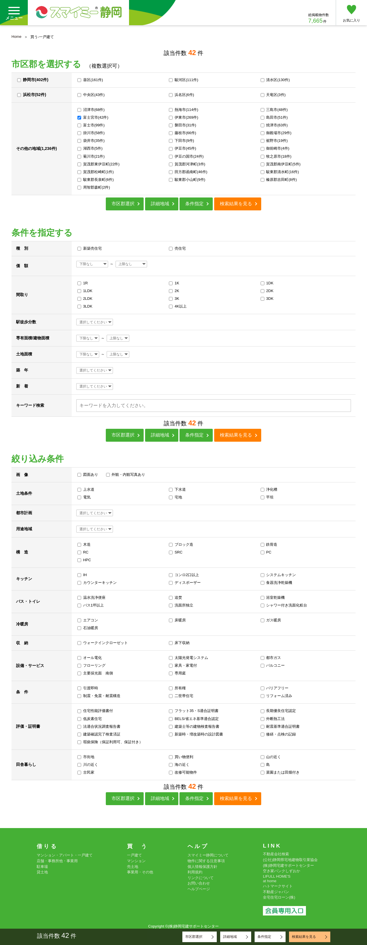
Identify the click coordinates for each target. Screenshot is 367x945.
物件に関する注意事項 (206, 861)
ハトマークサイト (278, 886)
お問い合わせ (199, 883)
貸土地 (42, 872)
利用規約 (195, 872)
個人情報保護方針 (202, 866)
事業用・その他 (140, 872)
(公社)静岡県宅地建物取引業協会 (290, 860)
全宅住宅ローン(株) (279, 897)
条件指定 (194, 203)
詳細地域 (160, 203)
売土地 (132, 866)
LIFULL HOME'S (276, 876)
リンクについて (201, 878)
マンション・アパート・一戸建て (65, 855)
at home (269, 881)
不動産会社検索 (276, 854)
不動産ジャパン (276, 892)
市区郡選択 (123, 203)
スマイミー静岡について (208, 855)
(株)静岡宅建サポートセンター (288, 865)
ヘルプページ (199, 889)
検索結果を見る (236, 203)
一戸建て (134, 855)
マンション (136, 861)
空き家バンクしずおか (281, 871)
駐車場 (42, 866)
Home (16, 36)
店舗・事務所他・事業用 (57, 861)
